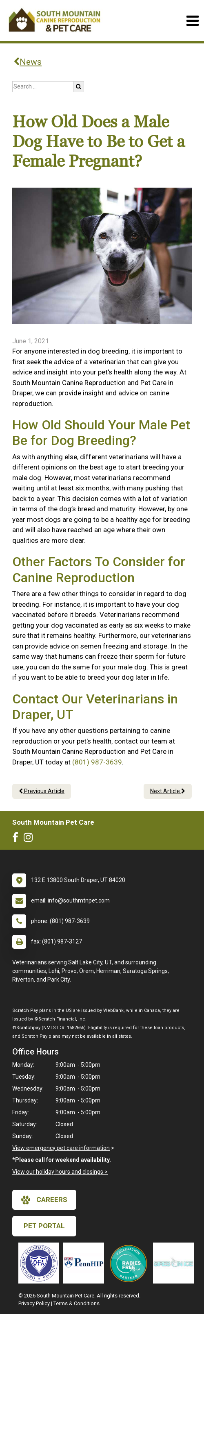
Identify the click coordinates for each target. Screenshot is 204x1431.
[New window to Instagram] (30, 839)
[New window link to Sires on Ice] (175, 1263)
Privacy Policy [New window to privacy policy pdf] (34, 1303)
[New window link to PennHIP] (85, 1263)
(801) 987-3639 (97, 762)
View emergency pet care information (61, 1148)
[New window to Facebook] (17, 839)
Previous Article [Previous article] (41, 791)
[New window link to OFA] (40, 1263)
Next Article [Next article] (167, 791)
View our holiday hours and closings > (60, 1171)
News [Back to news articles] (27, 62)
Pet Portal (44, 1226)
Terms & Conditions (76, 1303)
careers (44, 1199)
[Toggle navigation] (192, 21)
